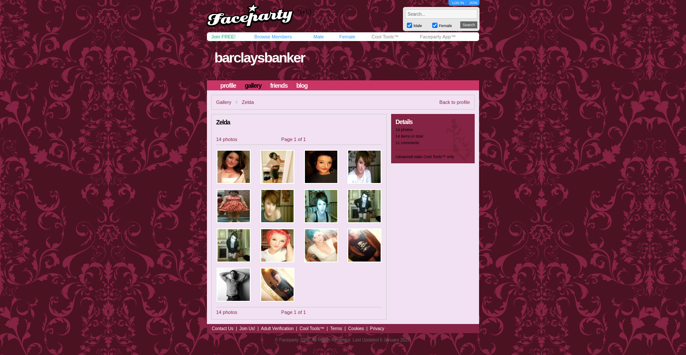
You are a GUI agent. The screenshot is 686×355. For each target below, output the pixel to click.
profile (228, 85)
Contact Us (222, 328)
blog (302, 85)
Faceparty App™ (438, 36)
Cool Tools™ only (439, 157)
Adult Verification (277, 328)
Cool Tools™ (385, 36)
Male (318, 36)
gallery (253, 85)
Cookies (356, 328)
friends (279, 85)
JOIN (473, 3)
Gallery (223, 102)
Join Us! (247, 328)
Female (347, 36)
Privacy (377, 328)
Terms (336, 328)
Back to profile (454, 102)
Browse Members (273, 36)
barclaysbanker (259, 57)
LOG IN (458, 3)
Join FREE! (223, 36)
